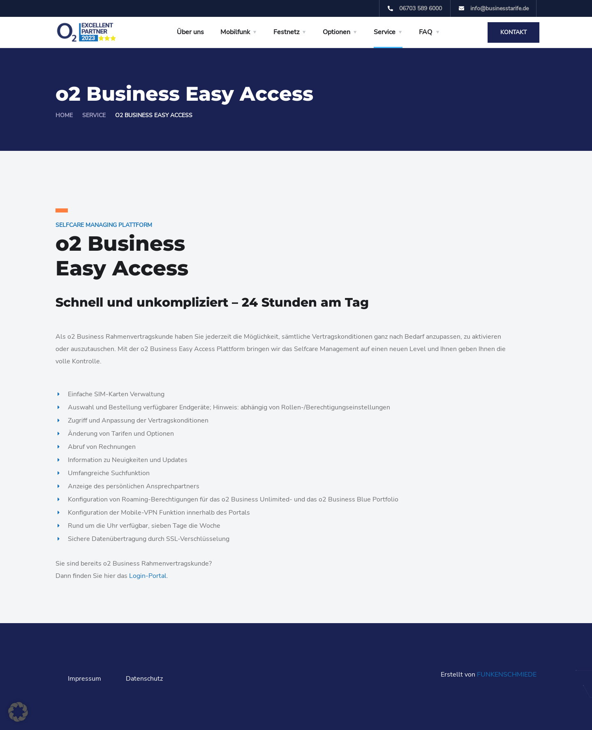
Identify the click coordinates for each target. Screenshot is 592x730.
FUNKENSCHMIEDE (506, 674)
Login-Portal (147, 575)
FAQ (425, 32)
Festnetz (286, 32)
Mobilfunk (235, 32)
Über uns (190, 32)
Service (384, 32)
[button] (18, 712)
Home (64, 115)
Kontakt (513, 32)
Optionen (336, 32)
